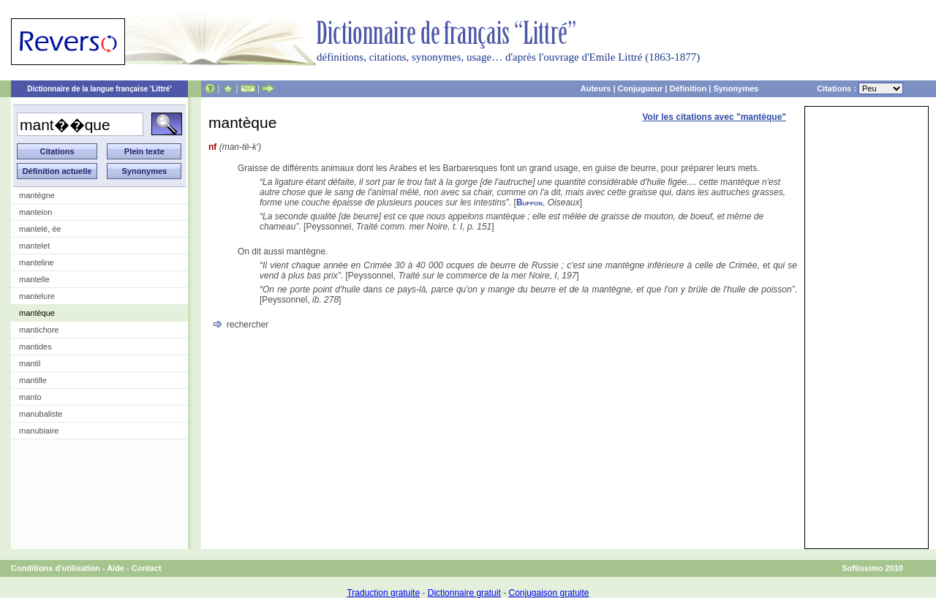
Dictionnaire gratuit (464, 593)
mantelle (34, 279)
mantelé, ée (40, 228)
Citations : (860, 88)
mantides (35, 346)
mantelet (34, 245)
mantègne (37, 195)
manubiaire (38, 430)
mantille (33, 380)
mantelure (37, 296)
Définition (687, 88)
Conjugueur (640, 88)
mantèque (37, 313)
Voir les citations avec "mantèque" (714, 117)
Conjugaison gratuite (548, 593)
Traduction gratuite (383, 593)
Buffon (529, 202)
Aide (115, 568)
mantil (29, 363)
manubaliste (40, 413)
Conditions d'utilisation (55, 568)
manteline (36, 262)
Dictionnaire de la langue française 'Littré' (99, 89)
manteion (35, 212)
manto (30, 397)
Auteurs (596, 88)
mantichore (38, 329)
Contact (147, 568)
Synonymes (735, 88)
